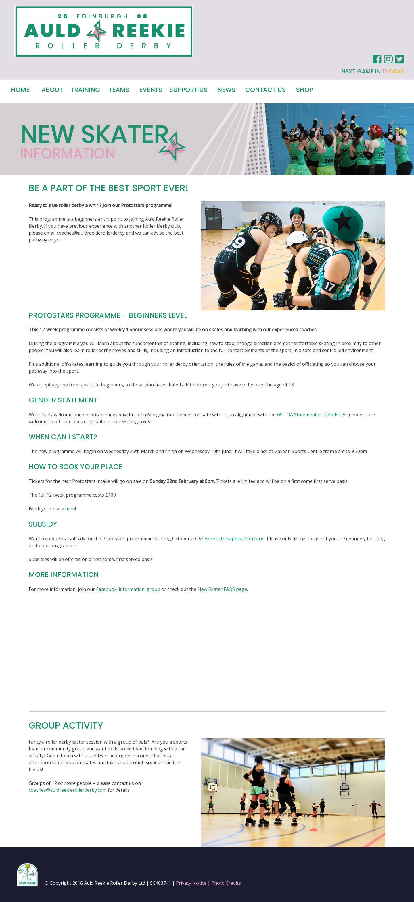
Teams (119, 89)
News (226, 89)
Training (85, 89)
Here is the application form (234, 538)
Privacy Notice (191, 883)
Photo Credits (226, 883)
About (52, 89)
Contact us (265, 89)
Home (20, 89)
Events (150, 89)
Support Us (188, 89)
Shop (304, 89)
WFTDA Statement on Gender (308, 414)
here (70, 509)
